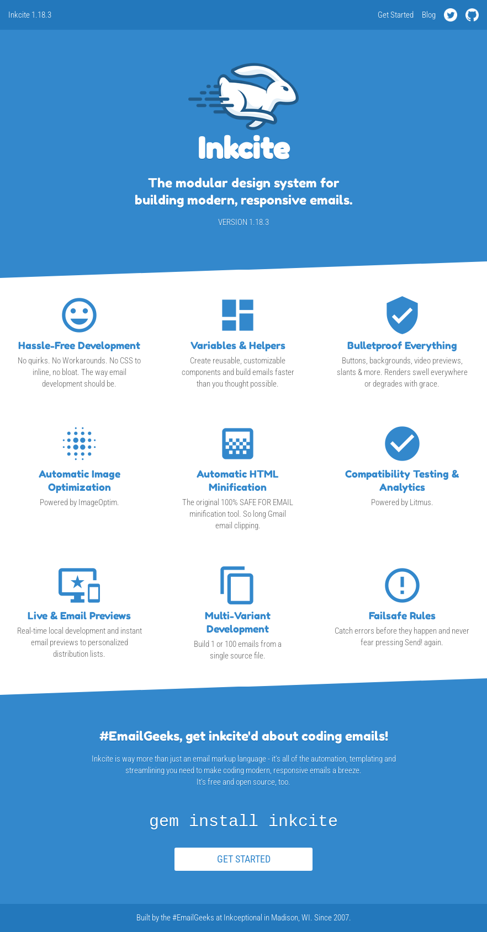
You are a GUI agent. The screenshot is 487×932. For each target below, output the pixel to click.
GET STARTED (244, 859)
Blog (429, 15)
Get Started (396, 15)
